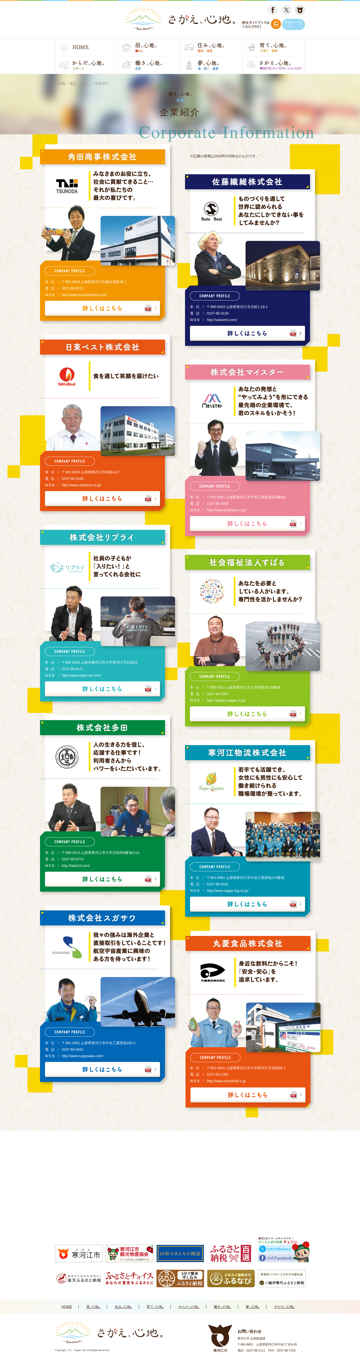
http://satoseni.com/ (222, 320)
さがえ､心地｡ (284, 1307)
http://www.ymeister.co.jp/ (226, 510)
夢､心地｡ (253, 1307)
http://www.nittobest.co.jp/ (82, 485)
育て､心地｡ (155, 1307)
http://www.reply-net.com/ (81, 675)
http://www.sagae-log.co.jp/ (227, 891)
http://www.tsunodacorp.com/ (84, 295)
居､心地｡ (93, 1307)
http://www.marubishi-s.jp (226, 1081)
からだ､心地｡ (189, 1307)
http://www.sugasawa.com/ (82, 1056)
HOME (67, 1307)
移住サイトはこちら (293, 24)
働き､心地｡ (222, 1307)
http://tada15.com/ (76, 866)
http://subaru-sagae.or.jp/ (226, 700)
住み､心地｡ (123, 1307)
